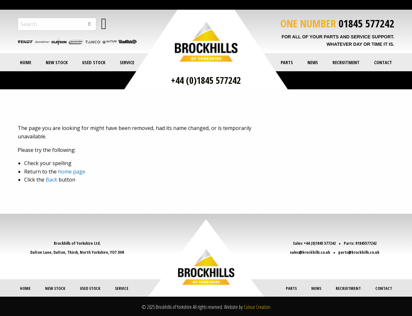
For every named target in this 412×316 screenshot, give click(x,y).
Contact (383, 62)
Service (127, 62)
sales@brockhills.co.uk (310, 252)
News (312, 62)
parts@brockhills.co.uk (358, 252)
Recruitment (346, 62)
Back (51, 179)
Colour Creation (257, 306)
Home (25, 62)
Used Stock (93, 62)
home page (71, 171)
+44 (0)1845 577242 (206, 80)
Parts (287, 62)
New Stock (57, 62)
